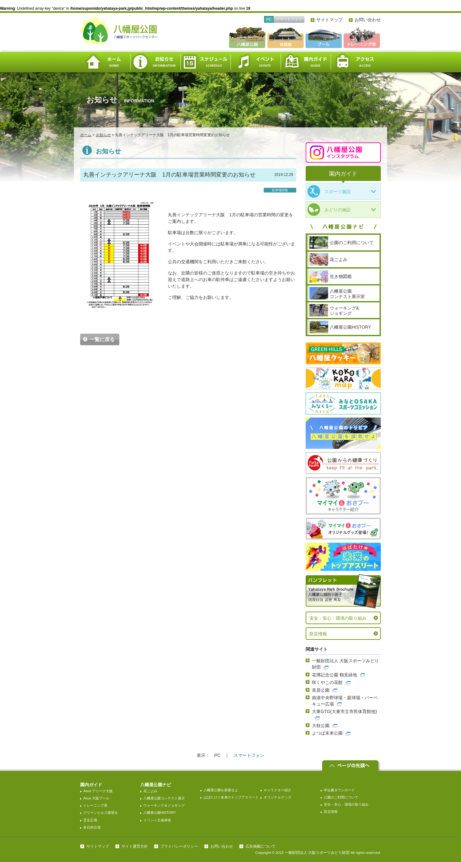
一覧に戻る (102, 339)
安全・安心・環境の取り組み (337, 618)
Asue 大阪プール (96, 798)
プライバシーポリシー (179, 846)
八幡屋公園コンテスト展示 (164, 798)
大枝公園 (320, 725)
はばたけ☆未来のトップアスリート (231, 797)
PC (269, 19)
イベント (255, 62)
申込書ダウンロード (339, 790)
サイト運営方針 (135, 846)
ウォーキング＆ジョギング (164, 805)
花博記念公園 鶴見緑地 (334, 674)
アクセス (356, 62)
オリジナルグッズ (277, 797)
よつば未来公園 (327, 733)
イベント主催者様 (157, 820)
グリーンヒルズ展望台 (100, 812)
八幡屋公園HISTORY (159, 812)
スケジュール (205, 62)
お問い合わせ (368, 19)
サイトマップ (329, 19)
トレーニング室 (95, 805)
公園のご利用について (341, 797)
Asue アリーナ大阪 (98, 791)
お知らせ (155, 62)
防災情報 (318, 633)
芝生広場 (90, 820)
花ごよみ (150, 791)
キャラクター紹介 (277, 790)
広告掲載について (261, 846)
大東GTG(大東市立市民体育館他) (344, 711)
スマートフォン (289, 19)
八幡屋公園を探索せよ (221, 790)
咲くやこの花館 (327, 682)
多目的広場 (92, 827)
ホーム (105, 62)
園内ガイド (306, 62)
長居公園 (320, 690)
